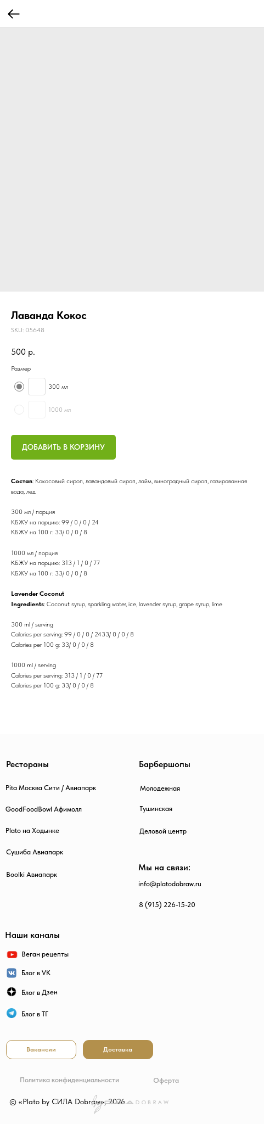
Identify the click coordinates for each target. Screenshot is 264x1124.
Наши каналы (32, 935)
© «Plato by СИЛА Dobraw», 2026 (67, 1101)
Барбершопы (164, 764)
